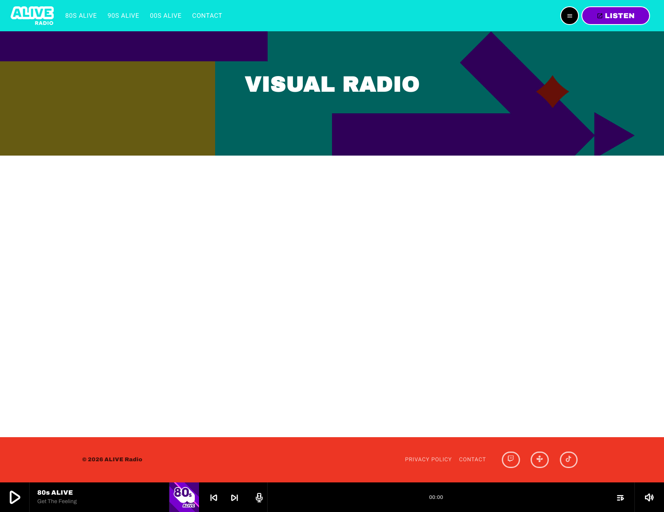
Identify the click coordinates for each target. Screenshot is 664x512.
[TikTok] (569, 460)
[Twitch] (511, 460)
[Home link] (32, 15)
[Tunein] (539, 460)
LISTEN (616, 16)
